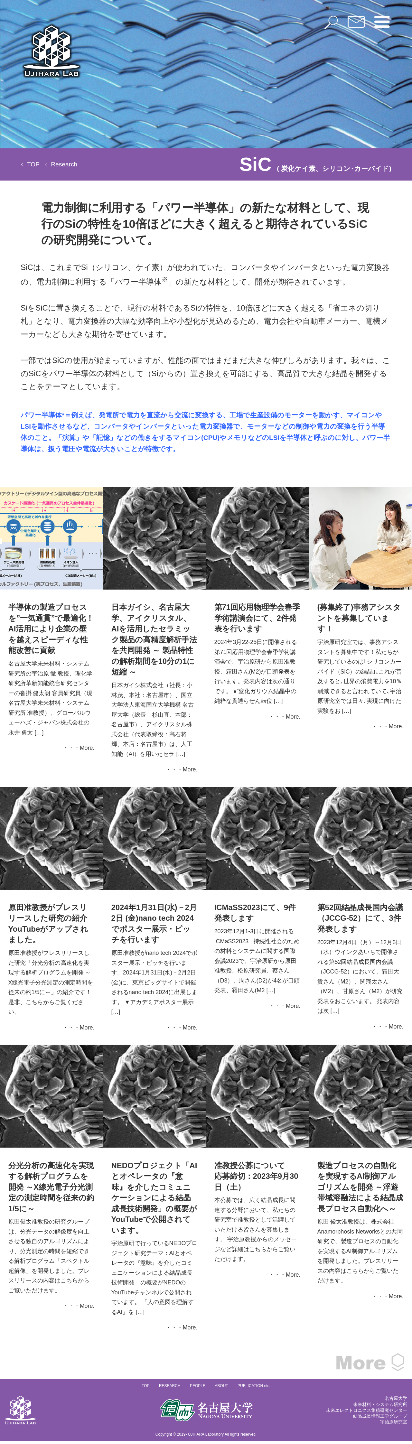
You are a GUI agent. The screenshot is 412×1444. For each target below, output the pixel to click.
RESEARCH (170, 1388)
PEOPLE (197, 1388)
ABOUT (221, 1388)
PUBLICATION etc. (254, 1388)
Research (64, 164)
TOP (33, 164)
